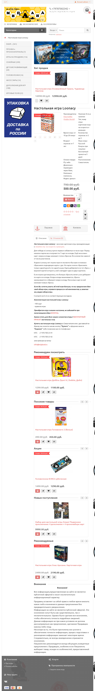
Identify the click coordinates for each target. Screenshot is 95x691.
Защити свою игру (56, 669)
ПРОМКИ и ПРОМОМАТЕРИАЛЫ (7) (16, 50)
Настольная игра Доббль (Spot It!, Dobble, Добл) (58, 380)
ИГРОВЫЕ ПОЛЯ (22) (14, 93)
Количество (68, 195)
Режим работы (10, 666)
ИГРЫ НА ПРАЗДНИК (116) (16, 57)
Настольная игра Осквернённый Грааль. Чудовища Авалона (59, 89)
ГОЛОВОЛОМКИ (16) (14, 75)
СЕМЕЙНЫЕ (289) (13, 62)
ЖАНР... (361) (11, 44)
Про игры (8, 663)
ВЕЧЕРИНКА (10, 24)
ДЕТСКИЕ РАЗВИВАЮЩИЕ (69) (16, 68)
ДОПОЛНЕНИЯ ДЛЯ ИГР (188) (16, 86)
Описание (41, 238)
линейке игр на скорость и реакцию (49, 246)
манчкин (58, 34)
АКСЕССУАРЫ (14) (13, 80)
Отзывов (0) (56, 238)
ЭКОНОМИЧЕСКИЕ (29, 24)
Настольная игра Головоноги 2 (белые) (54, 429)
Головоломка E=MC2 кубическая (50, 478)
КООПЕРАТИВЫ (48, 24)
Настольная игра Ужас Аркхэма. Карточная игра (58, 565)
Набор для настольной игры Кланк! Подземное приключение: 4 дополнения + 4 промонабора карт (59, 523)
